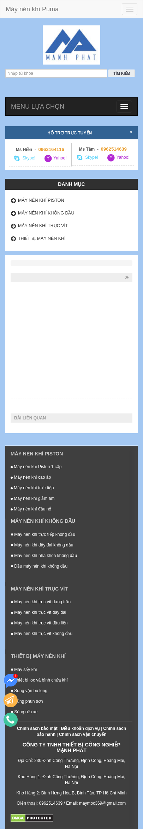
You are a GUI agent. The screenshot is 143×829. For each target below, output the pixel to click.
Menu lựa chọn (37, 106)
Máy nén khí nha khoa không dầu (44, 555)
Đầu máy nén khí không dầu (39, 566)
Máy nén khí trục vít (43, 225)
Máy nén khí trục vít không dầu (41, 633)
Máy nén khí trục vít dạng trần (41, 601)
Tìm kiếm (121, 73)
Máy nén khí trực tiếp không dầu (43, 534)
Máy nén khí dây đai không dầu (42, 545)
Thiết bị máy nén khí (42, 238)
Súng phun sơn (27, 701)
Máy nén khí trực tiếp (32, 487)
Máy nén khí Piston (41, 200)
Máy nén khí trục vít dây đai (38, 612)
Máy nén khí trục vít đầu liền (39, 623)
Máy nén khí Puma (32, 9)
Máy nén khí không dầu (46, 213)
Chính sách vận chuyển (83, 734)
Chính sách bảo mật (37, 728)
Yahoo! (55, 158)
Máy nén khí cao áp (31, 477)
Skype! (24, 158)
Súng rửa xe (24, 711)
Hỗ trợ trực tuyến (89, 132)
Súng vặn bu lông (29, 690)
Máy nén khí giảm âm (32, 498)
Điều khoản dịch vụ (80, 728)
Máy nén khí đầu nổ (31, 509)
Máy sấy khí (24, 669)
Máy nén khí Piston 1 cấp (36, 466)
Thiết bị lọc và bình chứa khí (39, 680)
